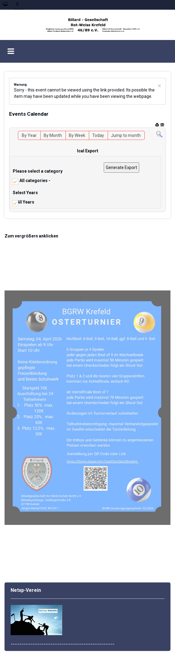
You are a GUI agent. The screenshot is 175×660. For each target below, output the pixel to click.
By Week (77, 135)
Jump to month (126, 135)
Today (98, 135)
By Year (29, 135)
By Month (53, 135)
